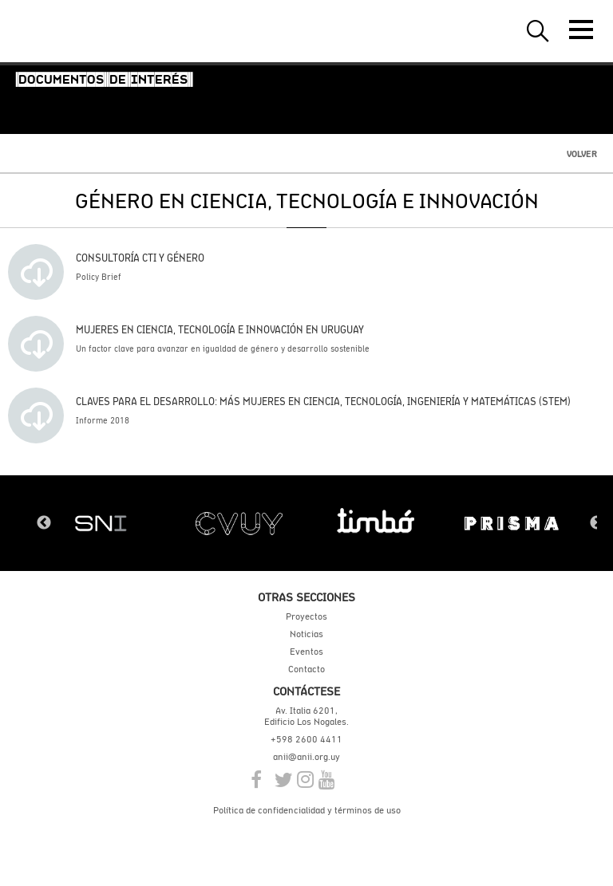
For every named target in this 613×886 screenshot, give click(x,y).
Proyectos (306, 616)
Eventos (306, 651)
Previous (44, 523)
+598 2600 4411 (306, 739)
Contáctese (306, 691)
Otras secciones (306, 597)
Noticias (306, 634)
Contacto (306, 669)
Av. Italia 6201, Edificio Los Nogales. (306, 716)
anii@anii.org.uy (306, 756)
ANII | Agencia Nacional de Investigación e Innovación (88, 31)
